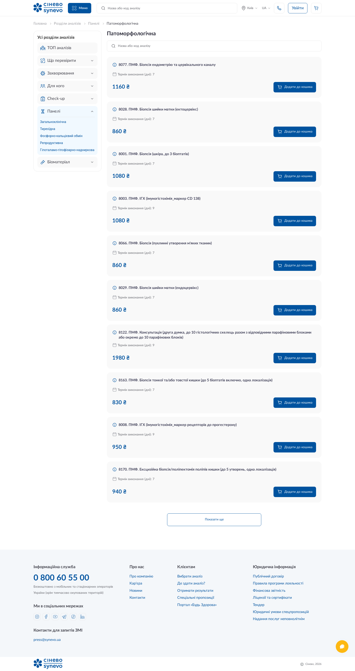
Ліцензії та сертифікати (272, 597)
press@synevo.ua (47, 640)
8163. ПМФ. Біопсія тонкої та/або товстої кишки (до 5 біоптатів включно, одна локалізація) (195, 380)
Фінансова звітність (269, 590)
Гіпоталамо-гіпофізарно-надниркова (67, 150)
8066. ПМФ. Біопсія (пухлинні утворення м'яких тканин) (165, 243)
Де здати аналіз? (191, 583)
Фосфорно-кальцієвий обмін (61, 136)
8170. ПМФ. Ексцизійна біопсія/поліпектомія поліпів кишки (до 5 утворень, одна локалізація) (197, 469)
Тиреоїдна (47, 129)
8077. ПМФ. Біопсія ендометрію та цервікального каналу (167, 65)
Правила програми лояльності (278, 583)
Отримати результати (195, 590)
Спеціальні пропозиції (195, 597)
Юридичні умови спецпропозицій (281, 612)
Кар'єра (136, 583)
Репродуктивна (51, 143)
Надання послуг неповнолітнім (279, 619)
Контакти (137, 597)
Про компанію (141, 576)
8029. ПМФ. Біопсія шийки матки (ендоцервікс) (158, 288)
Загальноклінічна (53, 122)
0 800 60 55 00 (61, 578)
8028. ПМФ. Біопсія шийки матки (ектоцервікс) (158, 109)
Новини (136, 590)
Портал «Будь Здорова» (197, 605)
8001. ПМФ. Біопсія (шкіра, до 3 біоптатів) (154, 154)
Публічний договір (268, 576)
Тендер (258, 605)
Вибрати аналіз (189, 576)
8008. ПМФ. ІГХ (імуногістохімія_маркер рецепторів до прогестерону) (178, 425)
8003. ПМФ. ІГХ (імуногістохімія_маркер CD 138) (159, 198)
